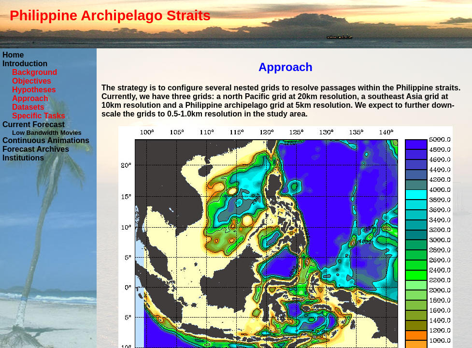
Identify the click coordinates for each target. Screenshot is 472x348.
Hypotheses (34, 90)
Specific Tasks (38, 116)
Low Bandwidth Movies (47, 132)
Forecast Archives (35, 149)
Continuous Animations (45, 140)
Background (34, 72)
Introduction (24, 63)
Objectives (31, 81)
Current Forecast (33, 124)
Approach (30, 98)
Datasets (28, 107)
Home (13, 55)
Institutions (23, 158)
